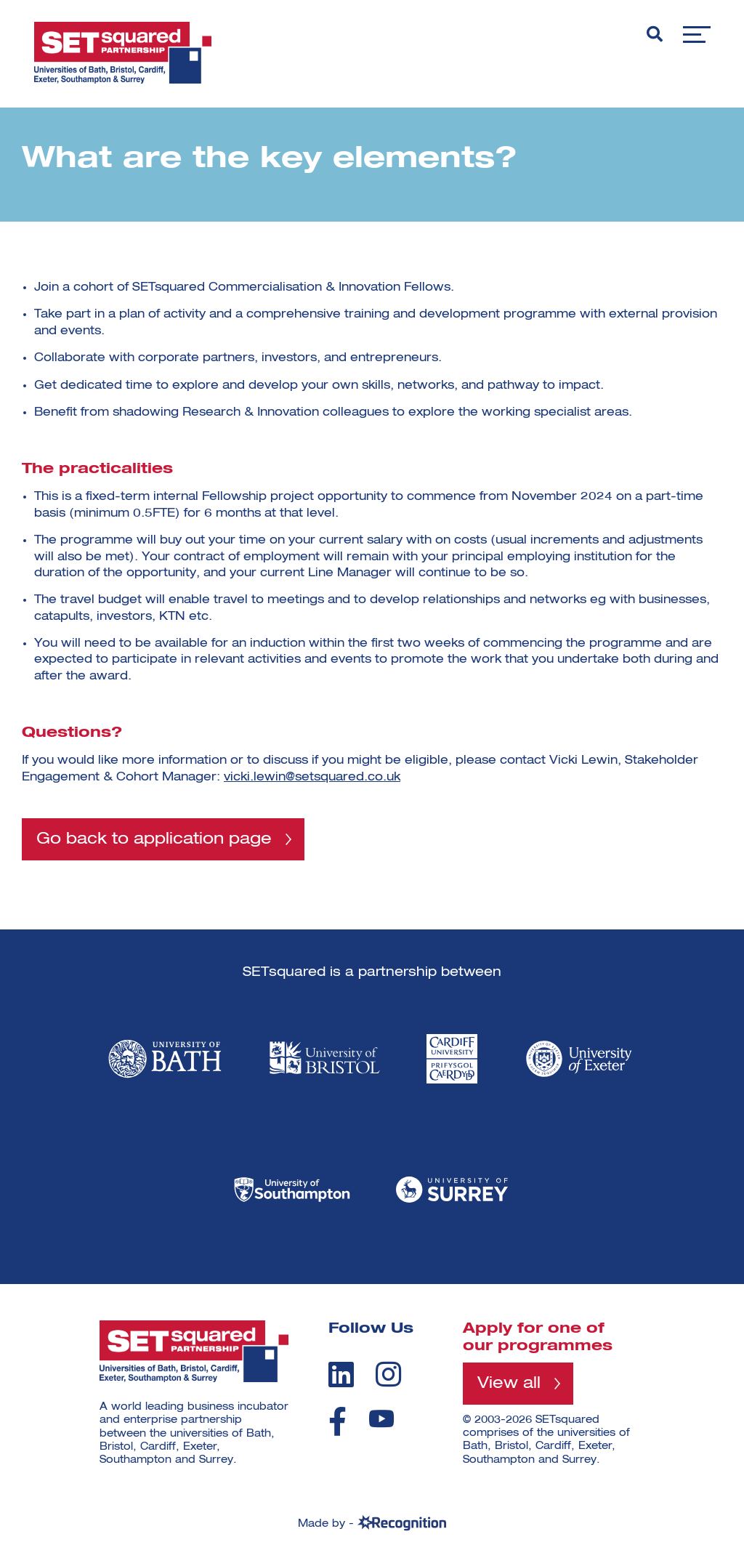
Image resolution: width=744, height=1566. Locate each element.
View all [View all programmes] (509, 1384)
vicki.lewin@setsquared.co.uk (312, 777)
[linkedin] (341, 1374)
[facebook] (337, 1422)
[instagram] (388, 1374)
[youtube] (381, 1420)
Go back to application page (154, 839)
